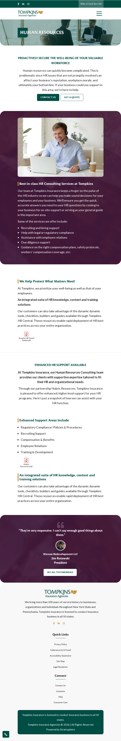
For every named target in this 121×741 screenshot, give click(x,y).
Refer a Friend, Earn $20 (91, 4)
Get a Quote (72, 97)
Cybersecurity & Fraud (60, 650)
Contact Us (48, 97)
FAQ (61, 697)
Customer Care (60, 702)
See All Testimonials (60, 572)
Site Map (61, 661)
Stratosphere (67, 729)
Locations (60, 691)
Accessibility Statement (60, 655)
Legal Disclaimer (60, 667)
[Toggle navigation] (99, 14)
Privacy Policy (60, 644)
